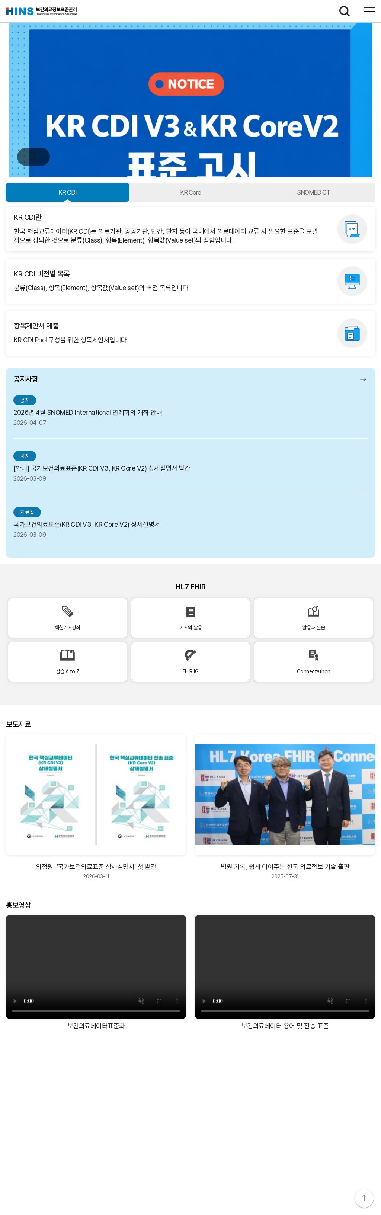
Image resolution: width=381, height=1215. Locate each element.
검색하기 (344, 11)
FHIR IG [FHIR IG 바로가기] (190, 662)
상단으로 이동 (364, 1198)
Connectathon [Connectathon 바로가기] (313, 662)
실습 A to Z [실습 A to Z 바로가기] (67, 662)
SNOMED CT (313, 192)
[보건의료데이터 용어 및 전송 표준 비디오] (285, 967)
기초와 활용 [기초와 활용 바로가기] (190, 618)
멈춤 (33, 156)
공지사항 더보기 (364, 379)
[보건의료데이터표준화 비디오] (96, 967)
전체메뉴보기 (369, 11)
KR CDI (67, 192)
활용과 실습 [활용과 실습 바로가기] (313, 618)
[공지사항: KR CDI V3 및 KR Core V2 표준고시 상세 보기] (190, 91)
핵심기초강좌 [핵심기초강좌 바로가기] (67, 618)
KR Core (190, 192)
